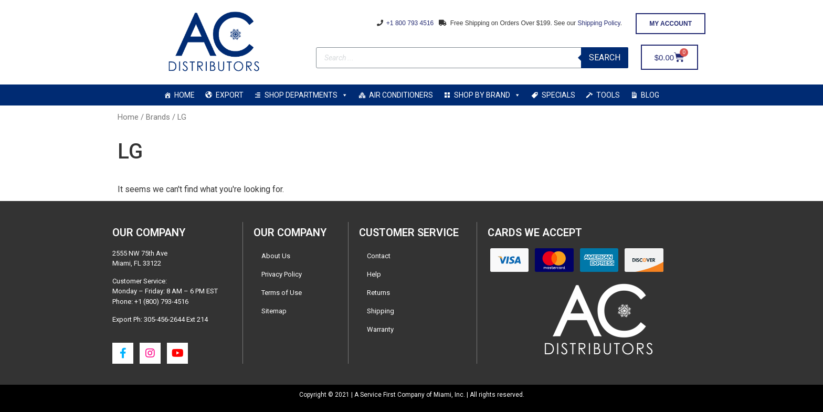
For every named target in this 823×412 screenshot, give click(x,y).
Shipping (380, 311)
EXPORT (230, 95)
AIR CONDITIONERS (401, 95)
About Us (275, 256)
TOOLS (608, 95)
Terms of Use (281, 293)
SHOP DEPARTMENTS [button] (306, 95)
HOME (184, 95)
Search (604, 57)
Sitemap (274, 311)
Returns (378, 293)
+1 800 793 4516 (409, 23)
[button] (670, 23)
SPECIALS (558, 95)
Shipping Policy (598, 23)
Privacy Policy (281, 274)
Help (374, 274)
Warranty (380, 329)
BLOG (650, 95)
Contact (379, 256)
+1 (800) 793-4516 (161, 301)
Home (128, 117)
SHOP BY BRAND (487, 95)
